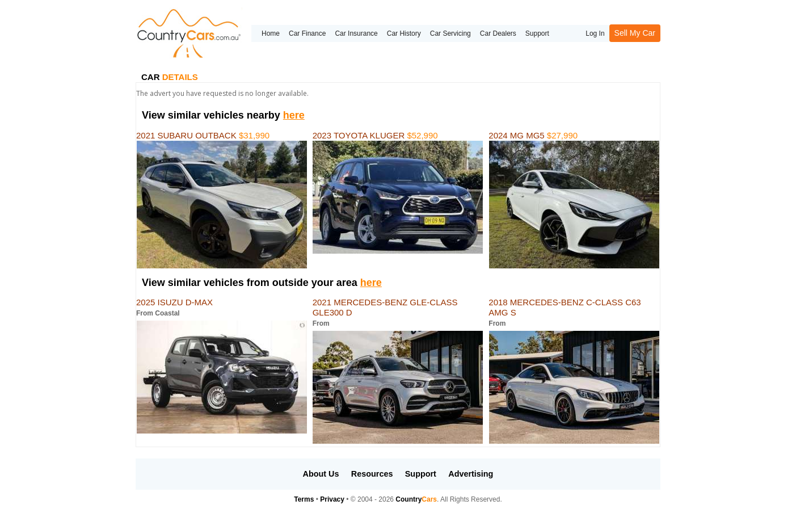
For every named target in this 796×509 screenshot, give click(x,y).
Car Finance (307, 33)
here (294, 115)
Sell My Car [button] (634, 32)
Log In (595, 33)
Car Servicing (450, 33)
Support (537, 33)
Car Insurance (356, 33)
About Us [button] (321, 473)
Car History (404, 33)
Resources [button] (372, 473)
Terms (304, 499)
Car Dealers (498, 33)
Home (271, 33)
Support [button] (420, 473)
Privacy (332, 499)
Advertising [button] (470, 473)
